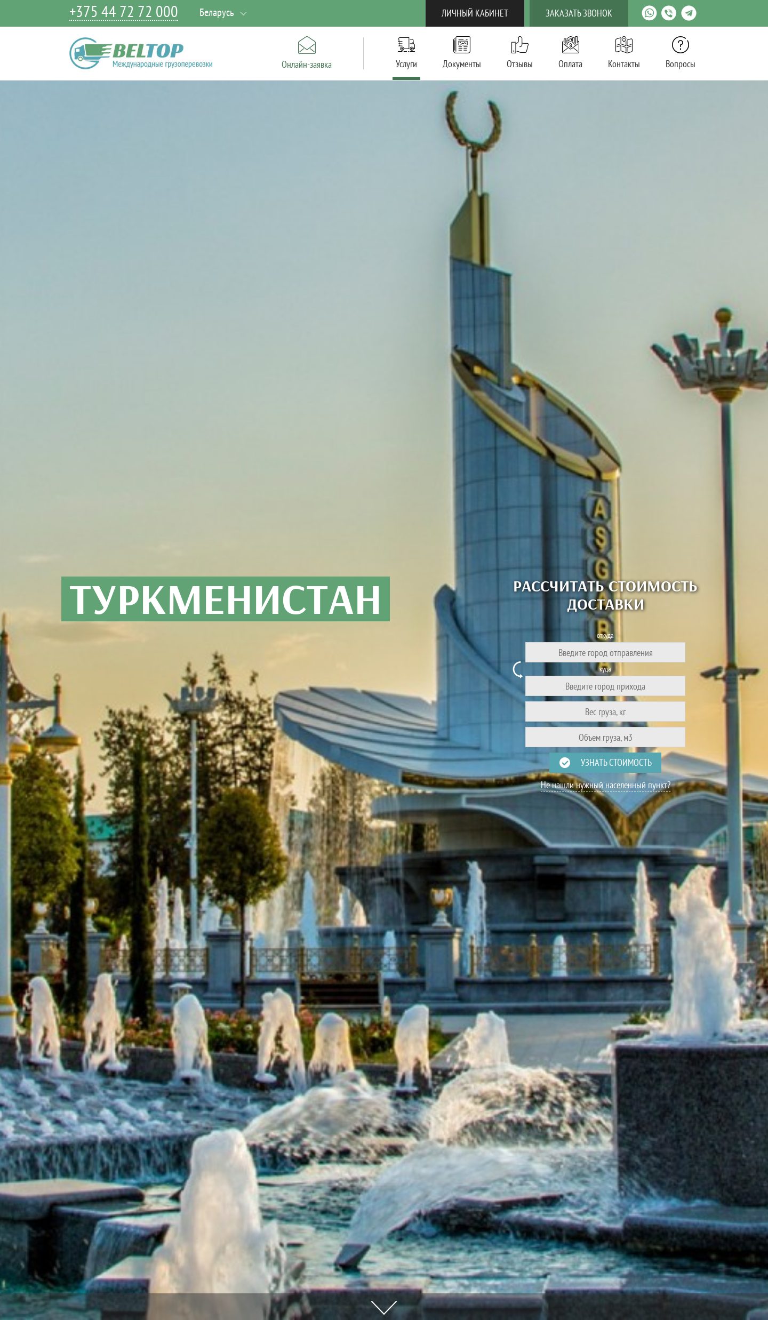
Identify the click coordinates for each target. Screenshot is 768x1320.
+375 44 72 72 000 (123, 12)
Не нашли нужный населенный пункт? (605, 785)
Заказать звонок (579, 13)
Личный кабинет (475, 13)
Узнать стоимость (616, 762)
